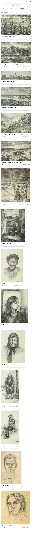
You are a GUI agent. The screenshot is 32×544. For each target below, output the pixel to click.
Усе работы (3, 8)
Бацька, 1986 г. (5, 445)
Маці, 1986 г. (5, 404)
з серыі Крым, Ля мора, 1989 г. (9, 107)
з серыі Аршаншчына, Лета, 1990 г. (10, 64)
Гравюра (17, 8)
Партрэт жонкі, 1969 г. (7, 525)
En (26, 1)
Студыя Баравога (14, 543)
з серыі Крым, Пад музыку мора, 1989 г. (12, 162)
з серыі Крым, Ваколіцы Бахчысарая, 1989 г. (13, 134)
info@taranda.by (4, 537)
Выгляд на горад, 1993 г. (8, 36)
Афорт (8, 8)
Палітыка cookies (4, 539)
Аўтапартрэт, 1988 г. (7, 243)
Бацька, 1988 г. (5, 283)
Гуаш (12, 8)
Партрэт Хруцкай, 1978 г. (8, 485)
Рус (24, 1)
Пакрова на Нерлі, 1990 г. (8, 81)
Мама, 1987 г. (5, 364)
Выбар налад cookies (13, 539)
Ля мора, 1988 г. (6, 203)
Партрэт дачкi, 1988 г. (7, 324)
